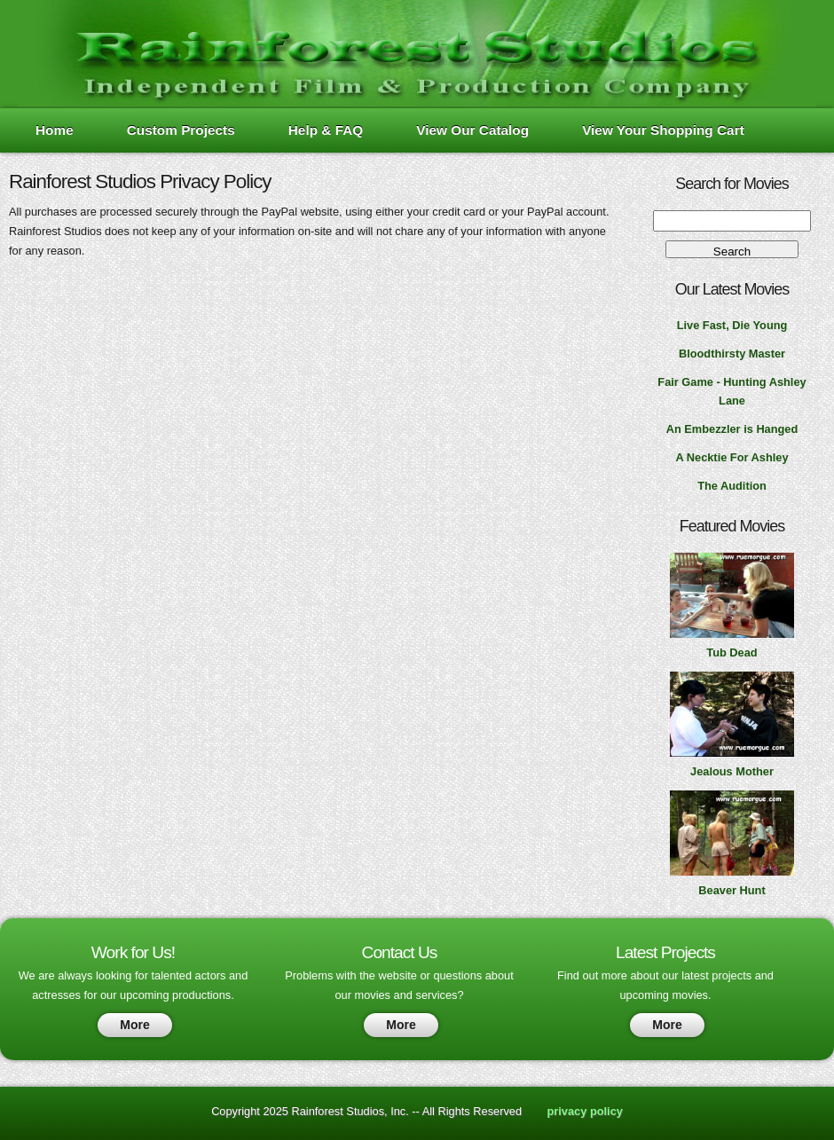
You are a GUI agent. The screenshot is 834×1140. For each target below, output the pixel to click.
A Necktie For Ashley (731, 457)
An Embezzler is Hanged (732, 429)
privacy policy (585, 1111)
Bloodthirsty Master (732, 353)
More (135, 1025)
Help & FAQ (325, 130)
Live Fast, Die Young (732, 325)
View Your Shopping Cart (663, 130)
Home (54, 130)
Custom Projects (181, 130)
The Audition (732, 485)
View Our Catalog (472, 130)
